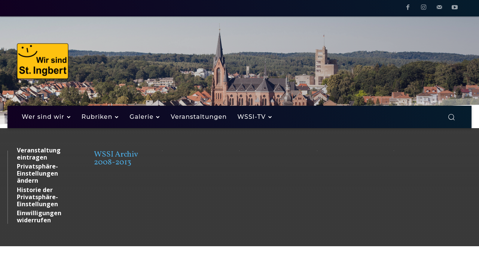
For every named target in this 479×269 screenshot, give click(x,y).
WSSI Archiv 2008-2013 (116, 158)
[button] (451, 117)
